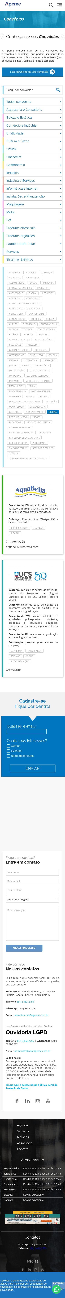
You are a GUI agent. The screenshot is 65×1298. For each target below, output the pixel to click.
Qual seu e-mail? (21, 726)
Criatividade (34, 133)
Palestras (14, 412)
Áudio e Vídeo (16, 282)
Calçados (42, 288)
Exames (43, 334)
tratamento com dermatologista (28, 458)
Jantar (12, 365)
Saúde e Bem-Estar (34, 244)
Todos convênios (34, 101)
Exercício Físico (43, 339)
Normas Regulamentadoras (25, 401)
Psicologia (45, 432)
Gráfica (52, 355)
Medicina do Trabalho (37, 381)
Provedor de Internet (21, 432)
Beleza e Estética (34, 117)
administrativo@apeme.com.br (32, 1051)
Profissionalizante (19, 427)
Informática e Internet (34, 188)
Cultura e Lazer (34, 141)
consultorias (36, 313)
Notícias (23, 1137)
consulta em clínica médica (24, 308)
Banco (33, 282)
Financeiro (34, 157)
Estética (14, 334)
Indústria (34, 173)
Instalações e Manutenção (34, 196)
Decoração (29, 324)
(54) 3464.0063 (15, 541)
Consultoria (16, 313)
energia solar (49, 324)
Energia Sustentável (20, 329)
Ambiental (15, 277)
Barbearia (48, 282)
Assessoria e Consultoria (34, 109)
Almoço (47, 272)
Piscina (53, 412)
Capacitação (16, 293)
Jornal (25, 365)
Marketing (15, 375)
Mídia (34, 212)
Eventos (14, 750)
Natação (44, 396)
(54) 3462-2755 (25, 1001)
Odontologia (16, 406)
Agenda (22, 1125)
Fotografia (41, 350)
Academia (14, 272)
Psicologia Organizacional (24, 437)
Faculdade (15, 344)
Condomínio (33, 298)
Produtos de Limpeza (38, 422)
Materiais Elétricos (37, 375)
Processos (15, 422)
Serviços (34, 251)
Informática (30, 360)
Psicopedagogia (18, 443)
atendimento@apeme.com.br (32, 1015)
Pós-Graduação (18, 417)
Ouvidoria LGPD (26, 1032)
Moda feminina (17, 391)
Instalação (48, 360)
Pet (34, 220)
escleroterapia (46, 329)
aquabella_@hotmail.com (22, 547)
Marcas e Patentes (39, 370)
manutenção (16, 370)
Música (30, 396)
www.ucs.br (13, 669)
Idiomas (13, 360)
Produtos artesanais (34, 228)
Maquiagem (34, 204)
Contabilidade (17, 319)
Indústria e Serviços (34, 180)
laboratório (42, 365)
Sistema (13, 453)
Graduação (36, 355)
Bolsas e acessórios (20, 288)
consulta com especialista (24, 303)
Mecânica (14, 381)
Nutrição (51, 401)
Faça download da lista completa (32, 72)
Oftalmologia (37, 406)
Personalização (35, 412)
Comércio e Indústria (34, 125)
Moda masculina (40, 391)
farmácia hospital (19, 350)
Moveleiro (15, 396)
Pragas (36, 417)
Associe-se (24, 1143)
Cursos (13, 745)
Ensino (34, 149)
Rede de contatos (20, 755)
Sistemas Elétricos (34, 259)
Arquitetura (33, 277)
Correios (36, 319)
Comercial (15, 298)
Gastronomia (34, 165)
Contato (22, 1149)
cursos (50, 319)
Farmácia (32, 344)
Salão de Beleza (18, 448)
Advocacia (31, 272)
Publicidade (39, 443)
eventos (28, 334)
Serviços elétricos (43, 448)
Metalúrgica (16, 386)
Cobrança (47, 293)
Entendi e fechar (58, 1285)
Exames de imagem (19, 339)
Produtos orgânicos (34, 236)
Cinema (33, 293)
